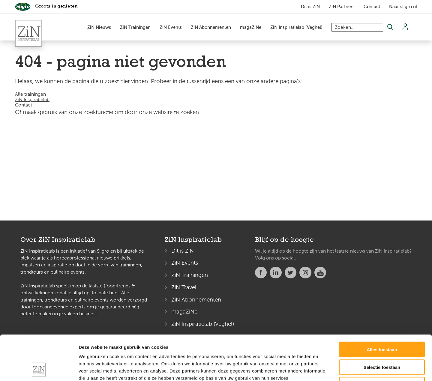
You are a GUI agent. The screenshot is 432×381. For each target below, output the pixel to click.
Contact (372, 6)
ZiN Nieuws (99, 27)
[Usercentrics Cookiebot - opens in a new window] (39, 369)
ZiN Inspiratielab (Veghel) (296, 27)
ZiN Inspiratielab (32, 99)
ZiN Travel (183, 287)
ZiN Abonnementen (211, 27)
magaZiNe (250, 27)
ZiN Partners (342, 6)
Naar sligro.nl (403, 6)
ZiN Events (171, 27)
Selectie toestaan (382, 325)
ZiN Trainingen (135, 27)
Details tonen (324, 369)
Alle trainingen (30, 94)
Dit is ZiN (310, 6)
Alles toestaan (382, 307)
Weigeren (382, 342)
